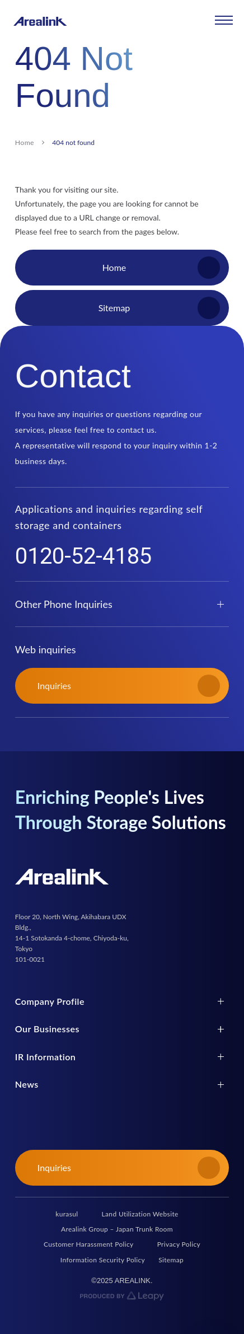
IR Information (45, 1056)
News (27, 1084)
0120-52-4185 (83, 556)
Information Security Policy (102, 1260)
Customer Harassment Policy (89, 1244)
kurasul (66, 1214)
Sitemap (171, 1260)
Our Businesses (47, 1028)
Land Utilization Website (140, 1214)
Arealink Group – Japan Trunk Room (117, 1229)
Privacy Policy (178, 1244)
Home (24, 142)
